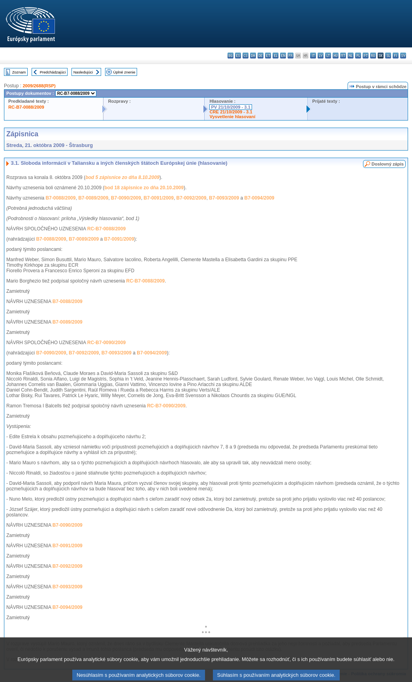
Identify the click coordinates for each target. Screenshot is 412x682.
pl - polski (358, 55)
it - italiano (313, 55)
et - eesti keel (268, 55)
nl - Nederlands (351, 55)
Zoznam (19, 72)
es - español (238, 55)
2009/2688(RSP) (39, 85)
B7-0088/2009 (60, 198)
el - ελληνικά (275, 55)
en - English (283, 55)
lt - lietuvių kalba (328, 55)
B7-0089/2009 (93, 198)
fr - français (290, 55)
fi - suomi (396, 55)
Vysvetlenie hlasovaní (232, 116)
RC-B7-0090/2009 (106, 342)
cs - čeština (245, 55)
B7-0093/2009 (224, 198)
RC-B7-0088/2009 (26, 107)
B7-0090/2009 (126, 198)
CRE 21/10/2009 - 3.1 (230, 111)
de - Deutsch (260, 55)
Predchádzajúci (53, 72)
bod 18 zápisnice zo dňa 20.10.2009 (144, 187)
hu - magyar (336, 55)
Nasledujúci (83, 72)
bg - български (230, 55)
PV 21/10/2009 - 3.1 (230, 107)
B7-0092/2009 (191, 198)
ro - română (373, 55)
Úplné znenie (124, 72)
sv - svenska (403, 55)
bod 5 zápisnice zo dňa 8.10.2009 (122, 177)
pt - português (366, 55)
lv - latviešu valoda (321, 55)
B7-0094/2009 (259, 198)
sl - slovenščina (388, 55)
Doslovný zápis (388, 164)
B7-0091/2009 (159, 198)
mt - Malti (343, 55)
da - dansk (253, 55)
